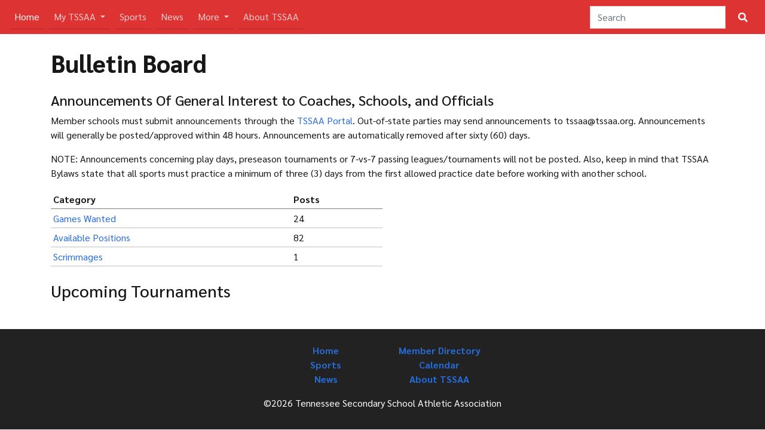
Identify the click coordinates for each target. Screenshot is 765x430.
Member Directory (440, 350)
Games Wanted (84, 218)
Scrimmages (78, 256)
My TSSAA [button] (76, 16)
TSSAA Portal (325, 120)
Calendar (439, 364)
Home (29, 16)
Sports (133, 16)
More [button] (210, 16)
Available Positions (91, 237)
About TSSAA (271, 16)
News (172, 16)
